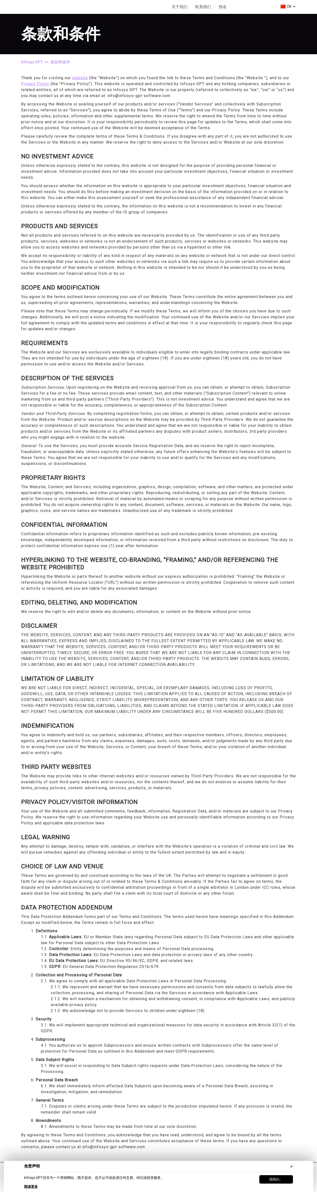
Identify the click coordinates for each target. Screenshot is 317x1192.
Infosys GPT (32, 62)
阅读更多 (31, 1187)
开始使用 (252, 7)
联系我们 (203, 6)
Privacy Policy (35, 83)
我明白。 (276, 1179)
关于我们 (179, 6)
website (80, 78)
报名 (223, 6)
